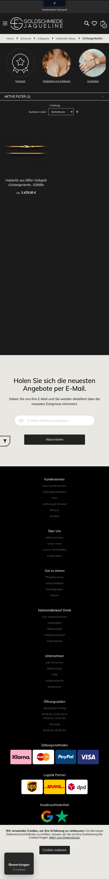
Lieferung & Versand (54, 504)
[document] (54, 841)
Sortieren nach (37, 111)
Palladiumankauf (54, 635)
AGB (54, 674)
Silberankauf (54, 628)
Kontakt (54, 516)
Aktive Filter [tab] (15, 97)
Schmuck (26, 38)
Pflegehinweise (54, 577)
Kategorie (44, 38)
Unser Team (54, 543)
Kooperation (54, 555)
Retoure (54, 510)
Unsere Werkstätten (55, 549)
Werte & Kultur (54, 537)
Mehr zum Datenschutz (64, 837)
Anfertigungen (54, 589)
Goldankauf (54, 622)
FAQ (54, 497)
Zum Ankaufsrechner (54, 616)
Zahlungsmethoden (54, 491)
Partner (54, 595)
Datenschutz (54, 668)
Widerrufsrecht (55, 680)
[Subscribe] (54, 440)
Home (10, 38)
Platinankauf (54, 641)
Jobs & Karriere (54, 662)
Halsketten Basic (66, 38)
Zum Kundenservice (54, 485)
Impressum (54, 686)
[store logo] (36, 23)
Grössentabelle (54, 583)
